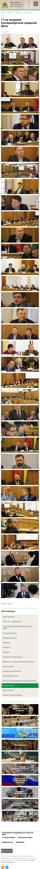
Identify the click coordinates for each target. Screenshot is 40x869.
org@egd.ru (25, 860)
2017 (2, 15)
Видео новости (8, 690)
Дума (18, 12)
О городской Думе (8, 837)
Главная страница (7, 12)
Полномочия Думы (10, 633)
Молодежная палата (10, 676)
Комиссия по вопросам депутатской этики (18, 662)
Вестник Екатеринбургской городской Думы (19, 681)
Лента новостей (9, 617)
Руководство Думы (10, 638)
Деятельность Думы (25, 837)
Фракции (6, 652)
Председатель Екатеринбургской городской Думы (17, 833)
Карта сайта (7, 851)
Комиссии (6, 647)
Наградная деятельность (12, 671)
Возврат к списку (6, 604)
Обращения (20, 842)
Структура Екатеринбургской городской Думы (18, 627)
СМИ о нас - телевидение (12, 621)
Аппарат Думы (8, 666)
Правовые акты (7, 842)
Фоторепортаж (8, 685)
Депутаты (6, 642)
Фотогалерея (27, 12)
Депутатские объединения (13, 657)
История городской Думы (12, 695)
